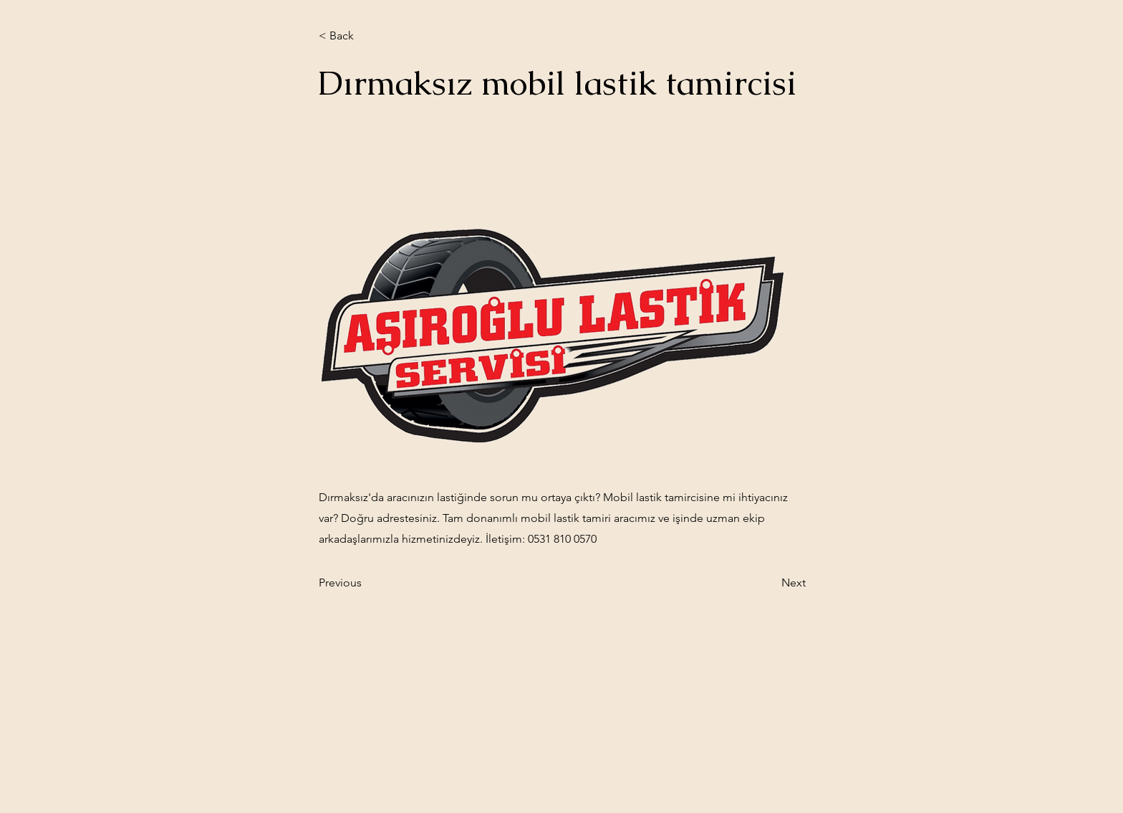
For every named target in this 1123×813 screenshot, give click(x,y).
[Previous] (366, 583)
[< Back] (366, 36)
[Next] (770, 583)
